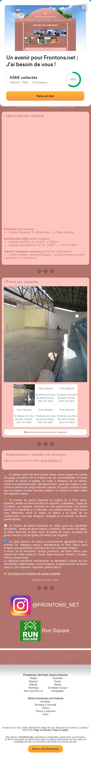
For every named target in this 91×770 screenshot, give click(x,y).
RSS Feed (27, 730)
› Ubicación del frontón (24, 116)
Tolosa (45, 708)
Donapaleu (57, 690)
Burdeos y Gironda (45, 704)
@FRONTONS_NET (45, 605)
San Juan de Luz (33, 690)
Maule (57, 684)
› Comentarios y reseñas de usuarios (35, 454)
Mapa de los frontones (66, 728)
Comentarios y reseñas (60, 106)
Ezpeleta (58, 678)
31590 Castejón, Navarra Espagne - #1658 (35, 254)
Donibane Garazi (57, 687)
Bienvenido (34, 728)
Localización (24, 106)
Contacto (83, 728)
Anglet (33, 678)
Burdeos (45, 701)
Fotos (39, 106)
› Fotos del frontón (21, 282)
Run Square (45, 630)
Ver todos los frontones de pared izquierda (34, 573)
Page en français (42, 730)
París (45, 714)
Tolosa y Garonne (45, 711)
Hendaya (33, 687)
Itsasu (57, 681)
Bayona (33, 681)
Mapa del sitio (47, 728)
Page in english (60, 730)
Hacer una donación (45, 748)
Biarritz (33, 684)
